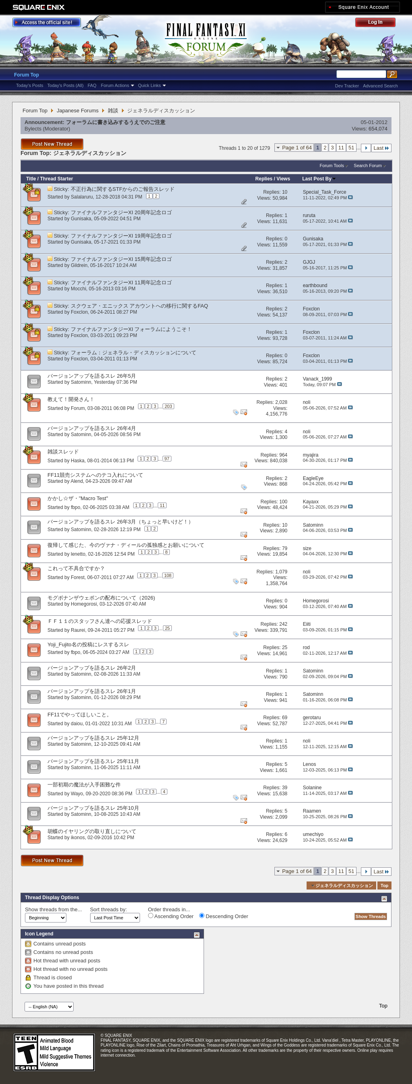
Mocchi (78, 289)
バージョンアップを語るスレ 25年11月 (93, 761)
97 (167, 458)
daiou (76, 723)
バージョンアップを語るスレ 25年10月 (93, 808)
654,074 (378, 129)
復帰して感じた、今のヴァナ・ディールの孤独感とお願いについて (125, 545)
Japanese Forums (78, 111)
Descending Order (223, 916)
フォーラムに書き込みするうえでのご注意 (115, 122)
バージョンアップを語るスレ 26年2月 (91, 668)
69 (284, 717)
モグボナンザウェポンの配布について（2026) (101, 598)
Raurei (78, 630)
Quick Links (149, 85)
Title (31, 179)
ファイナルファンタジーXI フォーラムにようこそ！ (131, 329)
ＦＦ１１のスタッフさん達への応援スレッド (99, 621)
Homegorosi (84, 604)
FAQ (92, 85)
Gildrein (79, 265)
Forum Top (26, 75)
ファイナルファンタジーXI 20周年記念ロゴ (121, 212)
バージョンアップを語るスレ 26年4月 (91, 428)
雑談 (113, 111)
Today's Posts (29, 85)
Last (381, 148)
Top (384, 885)
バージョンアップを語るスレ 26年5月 (91, 376)
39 (284, 787)
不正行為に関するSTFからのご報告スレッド (123, 189)
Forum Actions (115, 85)
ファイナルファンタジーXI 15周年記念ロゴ (121, 259)
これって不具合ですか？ (76, 568)
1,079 (281, 572)
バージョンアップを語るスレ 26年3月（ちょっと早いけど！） (120, 522)
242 (283, 624)
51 (351, 148)
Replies (264, 179)
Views (283, 179)
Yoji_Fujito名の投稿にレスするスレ (88, 644)
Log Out (379, 23)
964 (283, 455)
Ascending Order (171, 916)
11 (341, 148)
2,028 (281, 402)
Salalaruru (82, 197)
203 (168, 406)
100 (283, 502)
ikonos (78, 837)
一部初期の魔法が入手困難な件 (84, 785)
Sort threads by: (108, 909)
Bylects (33, 129)
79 (284, 548)
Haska (77, 460)
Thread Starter (56, 179)
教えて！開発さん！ (71, 399)
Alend (76, 481)
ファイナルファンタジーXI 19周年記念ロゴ (121, 236)
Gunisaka (81, 218)
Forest (77, 577)
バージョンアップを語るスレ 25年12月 (93, 738)
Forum (78, 408)
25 (167, 628)
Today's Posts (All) (65, 85)
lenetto (78, 554)
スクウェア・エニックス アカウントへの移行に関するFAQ (139, 306)
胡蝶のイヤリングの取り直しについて (91, 831)
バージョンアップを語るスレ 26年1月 (91, 691)
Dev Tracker (347, 85)
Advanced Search (380, 85)
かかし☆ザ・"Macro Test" (77, 498)
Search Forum (368, 165)
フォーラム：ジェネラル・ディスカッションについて (133, 353)
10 (284, 192)
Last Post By (319, 179)
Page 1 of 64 (297, 148)
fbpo (75, 507)
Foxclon (79, 312)
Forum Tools (332, 165)
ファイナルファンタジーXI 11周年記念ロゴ (121, 282)
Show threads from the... (53, 909)
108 (167, 575)
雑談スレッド (63, 452)
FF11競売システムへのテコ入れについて (95, 475)
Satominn (81, 382)
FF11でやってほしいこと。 (79, 715)
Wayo (77, 793)
